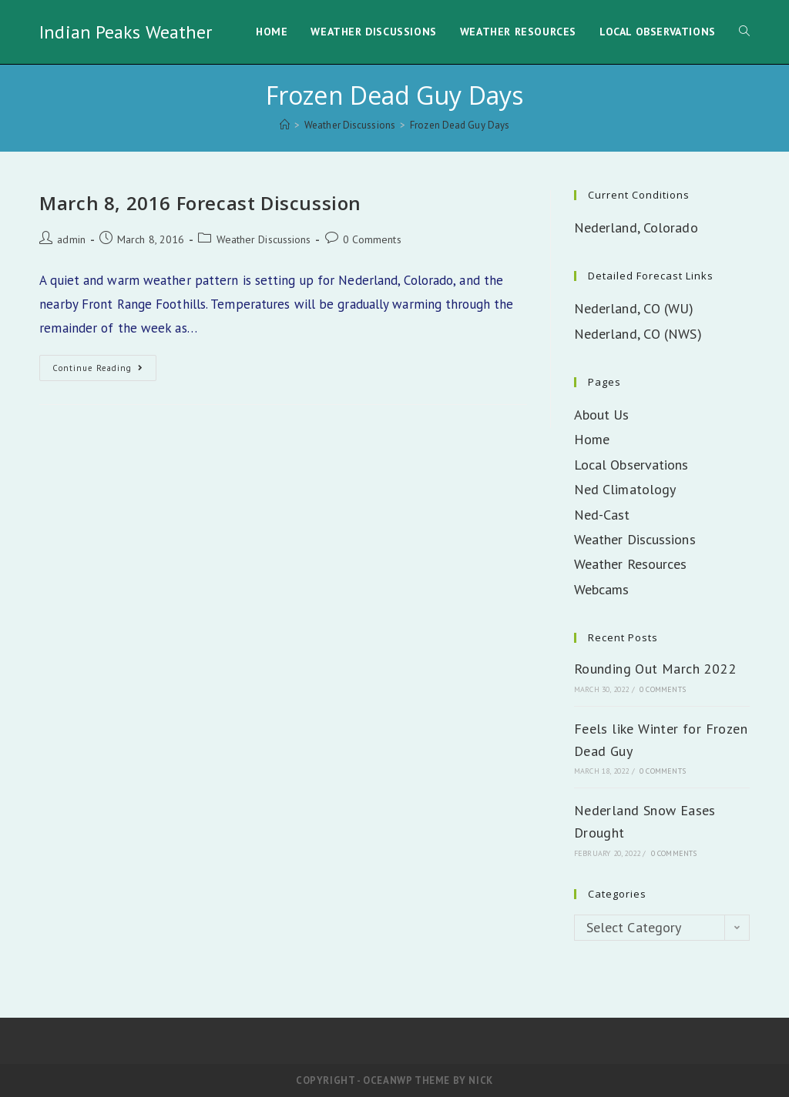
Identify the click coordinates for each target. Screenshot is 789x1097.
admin (71, 239)
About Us (602, 414)
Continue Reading (104, 371)
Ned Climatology (625, 489)
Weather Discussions (264, 239)
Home (591, 439)
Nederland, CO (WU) (634, 308)
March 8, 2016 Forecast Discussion (200, 203)
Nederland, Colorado (636, 227)
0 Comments (372, 239)
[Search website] (744, 32)
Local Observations (631, 464)
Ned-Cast (602, 514)
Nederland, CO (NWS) (638, 334)
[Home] (285, 125)
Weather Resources (630, 564)
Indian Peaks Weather (125, 32)
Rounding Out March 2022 (655, 668)
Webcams (602, 589)
